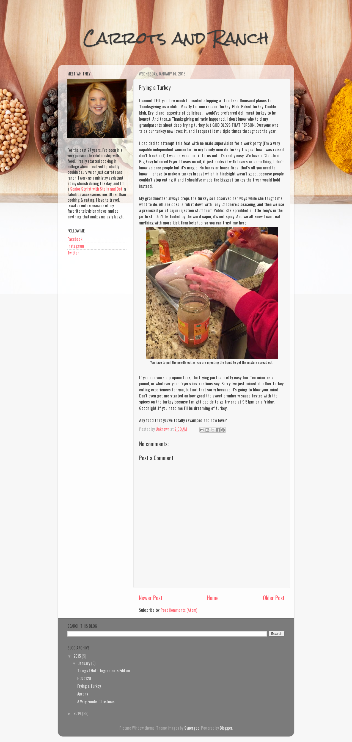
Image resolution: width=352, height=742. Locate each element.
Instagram (75, 246)
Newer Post (151, 598)
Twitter (73, 253)
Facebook (74, 239)
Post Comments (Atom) (179, 610)
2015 (77, 656)
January (84, 663)
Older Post (274, 598)
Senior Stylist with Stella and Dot (96, 189)
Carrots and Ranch (176, 38)
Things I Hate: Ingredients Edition (103, 670)
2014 (77, 713)
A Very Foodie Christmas (95, 701)
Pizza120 (84, 678)
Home (213, 598)
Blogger (226, 728)
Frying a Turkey (89, 686)
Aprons (82, 694)
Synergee (191, 728)
